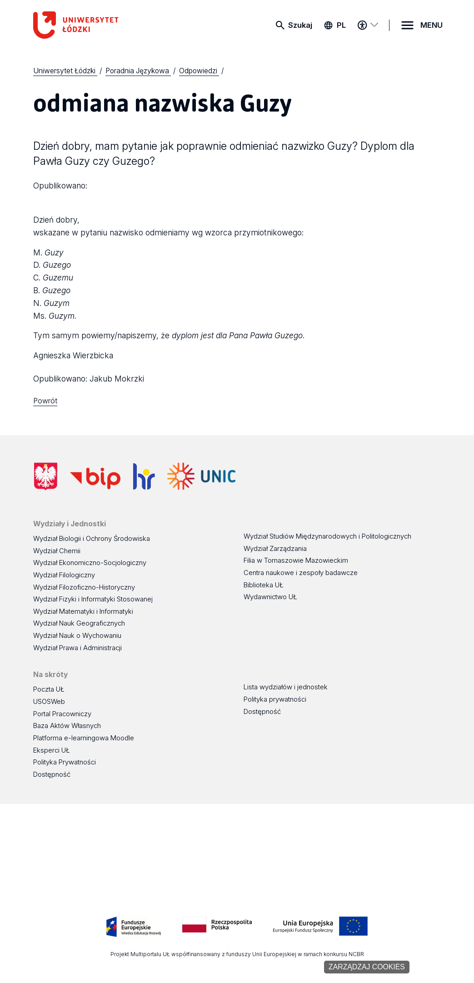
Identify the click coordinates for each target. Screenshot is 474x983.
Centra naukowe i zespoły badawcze (301, 573)
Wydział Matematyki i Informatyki (83, 611)
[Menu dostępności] (368, 25)
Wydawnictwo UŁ (270, 597)
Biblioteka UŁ (264, 585)
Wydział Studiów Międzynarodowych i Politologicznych (327, 536)
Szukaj (300, 25)
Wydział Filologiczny (64, 575)
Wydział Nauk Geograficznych (79, 623)
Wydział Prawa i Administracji (77, 648)
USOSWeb (49, 702)
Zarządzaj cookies (367, 967)
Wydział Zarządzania (275, 549)
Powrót (45, 401)
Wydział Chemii (56, 551)
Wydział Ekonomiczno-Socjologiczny (89, 563)
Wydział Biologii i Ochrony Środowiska (91, 539)
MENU (431, 25)
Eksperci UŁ (51, 750)
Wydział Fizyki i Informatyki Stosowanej (93, 599)
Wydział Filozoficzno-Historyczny (84, 587)
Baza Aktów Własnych (67, 726)
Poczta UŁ (49, 689)
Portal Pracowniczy (62, 714)
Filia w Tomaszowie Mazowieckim (296, 560)
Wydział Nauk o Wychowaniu (77, 636)
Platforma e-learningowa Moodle (83, 738)
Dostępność (51, 774)
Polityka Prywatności (64, 762)
